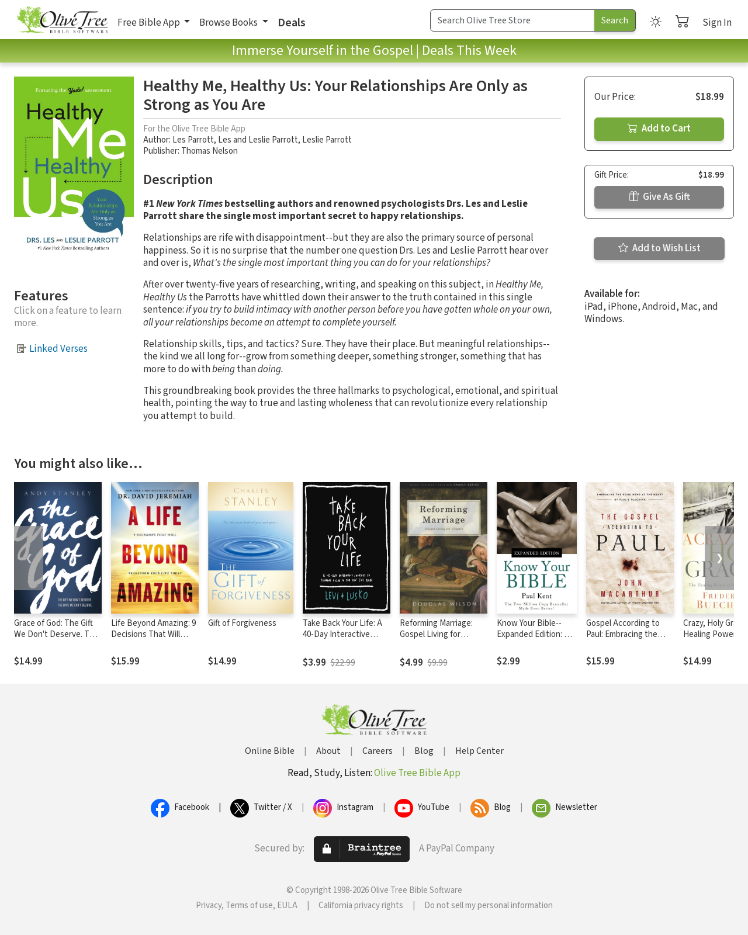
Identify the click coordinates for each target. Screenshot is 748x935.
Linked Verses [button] (58, 349)
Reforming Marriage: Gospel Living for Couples (436, 634)
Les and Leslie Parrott (258, 140)
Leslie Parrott (327, 140)
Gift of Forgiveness (242, 623)
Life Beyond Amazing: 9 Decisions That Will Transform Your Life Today (153, 640)
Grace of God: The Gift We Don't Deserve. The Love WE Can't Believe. (56, 634)
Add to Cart (659, 129)
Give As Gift (659, 197)
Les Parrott (193, 140)
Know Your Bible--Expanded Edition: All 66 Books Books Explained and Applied (536, 640)
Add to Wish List (659, 248)
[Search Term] (512, 20)
